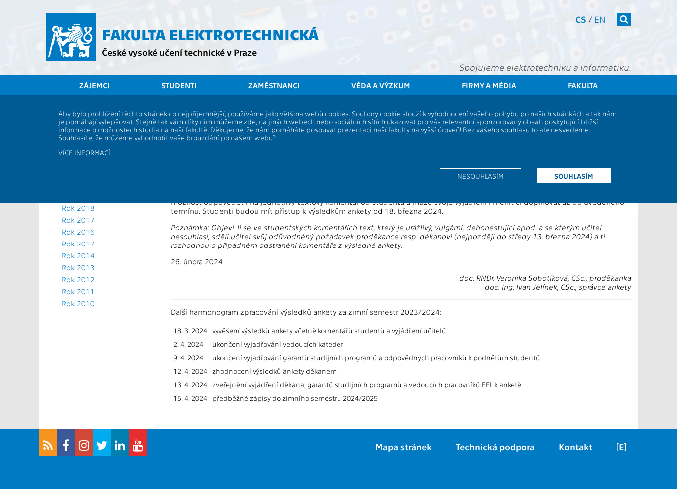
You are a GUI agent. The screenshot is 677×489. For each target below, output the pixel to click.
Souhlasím (573, 176)
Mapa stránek (403, 446)
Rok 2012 (78, 279)
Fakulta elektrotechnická (210, 34)
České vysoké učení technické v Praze (179, 52)
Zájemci (94, 85)
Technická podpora (495, 446)
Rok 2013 (78, 267)
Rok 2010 (78, 303)
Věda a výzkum (380, 85)
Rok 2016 (78, 231)
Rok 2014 (78, 255)
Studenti (179, 85)
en (600, 19)
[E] (621, 446)
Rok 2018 (78, 207)
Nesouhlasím (480, 176)
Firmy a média (489, 85)
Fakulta (583, 85)
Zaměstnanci (274, 85)
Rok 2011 (78, 291)
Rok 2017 (78, 219)
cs (580, 19)
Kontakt (575, 446)
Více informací (84, 152)
